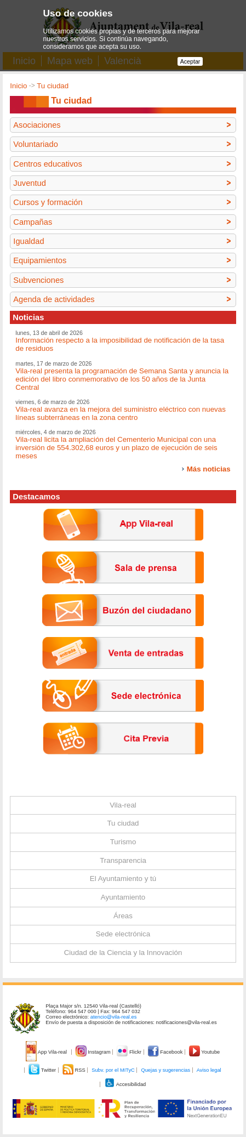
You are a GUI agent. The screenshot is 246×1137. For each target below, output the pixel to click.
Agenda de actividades (53, 299)
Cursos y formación (47, 202)
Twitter (43, 1070)
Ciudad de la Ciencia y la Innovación (123, 952)
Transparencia (123, 860)
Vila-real (123, 805)
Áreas (123, 916)
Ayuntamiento (123, 897)
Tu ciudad (52, 86)
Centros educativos (47, 164)
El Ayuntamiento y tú (123, 878)
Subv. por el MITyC (113, 1070)
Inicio (18, 86)
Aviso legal (209, 1070)
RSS (74, 1070)
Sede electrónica (123, 934)
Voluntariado (35, 144)
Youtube (204, 1052)
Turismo (123, 842)
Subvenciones (38, 280)
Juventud (29, 183)
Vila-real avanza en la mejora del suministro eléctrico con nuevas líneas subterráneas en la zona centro (120, 413)
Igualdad (28, 241)
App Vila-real (47, 1052)
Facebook (166, 1052)
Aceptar (190, 61)
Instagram (94, 1052)
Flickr (129, 1052)
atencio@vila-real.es (113, 1017)
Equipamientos (39, 260)
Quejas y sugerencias (165, 1070)
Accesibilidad (125, 1084)
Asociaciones (36, 125)
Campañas (32, 222)
